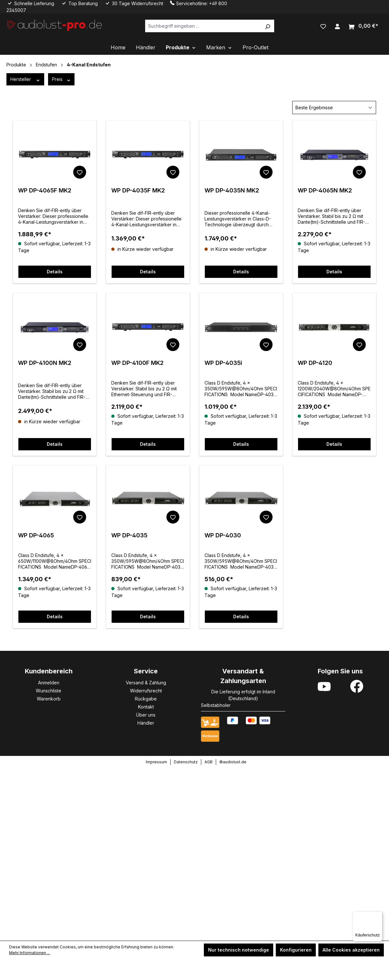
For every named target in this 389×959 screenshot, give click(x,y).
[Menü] (379, 915)
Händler (145, 723)
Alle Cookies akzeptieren (351, 950)
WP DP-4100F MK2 (137, 362)
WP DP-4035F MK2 (138, 190)
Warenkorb (49, 698)
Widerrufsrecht (146, 690)
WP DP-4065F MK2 (44, 190)
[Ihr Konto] (337, 25)
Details (55, 271)
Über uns (145, 715)
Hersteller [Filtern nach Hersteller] (25, 79)
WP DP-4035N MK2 (231, 190)
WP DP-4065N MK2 (325, 190)
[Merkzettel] (323, 25)
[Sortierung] (334, 107)
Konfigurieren (296, 950)
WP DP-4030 (222, 535)
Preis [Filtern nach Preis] (61, 79)
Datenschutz (186, 761)
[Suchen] (267, 26)
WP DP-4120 (315, 362)
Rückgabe (146, 698)
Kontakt (146, 706)
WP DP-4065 (36, 535)
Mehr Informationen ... (29, 952)
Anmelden (48, 682)
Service (146, 671)
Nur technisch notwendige (238, 950)
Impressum (156, 761)
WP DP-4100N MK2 (44, 362)
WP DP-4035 (129, 535)
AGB (208, 761)
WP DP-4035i (223, 362)
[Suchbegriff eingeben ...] (203, 26)
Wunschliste (48, 690)
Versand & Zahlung (146, 682)
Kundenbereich (49, 671)
